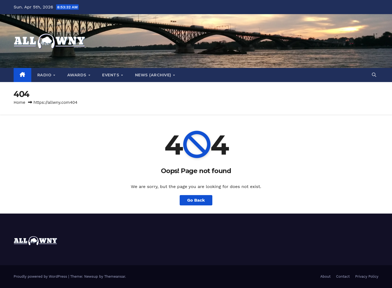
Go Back (196, 200)
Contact (343, 276)
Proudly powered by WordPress (41, 276)
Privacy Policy (366, 276)
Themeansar (114, 276)
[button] (374, 74)
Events (111, 75)
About (325, 276)
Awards (77, 75)
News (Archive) (154, 75)
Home (19, 102)
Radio (45, 75)
